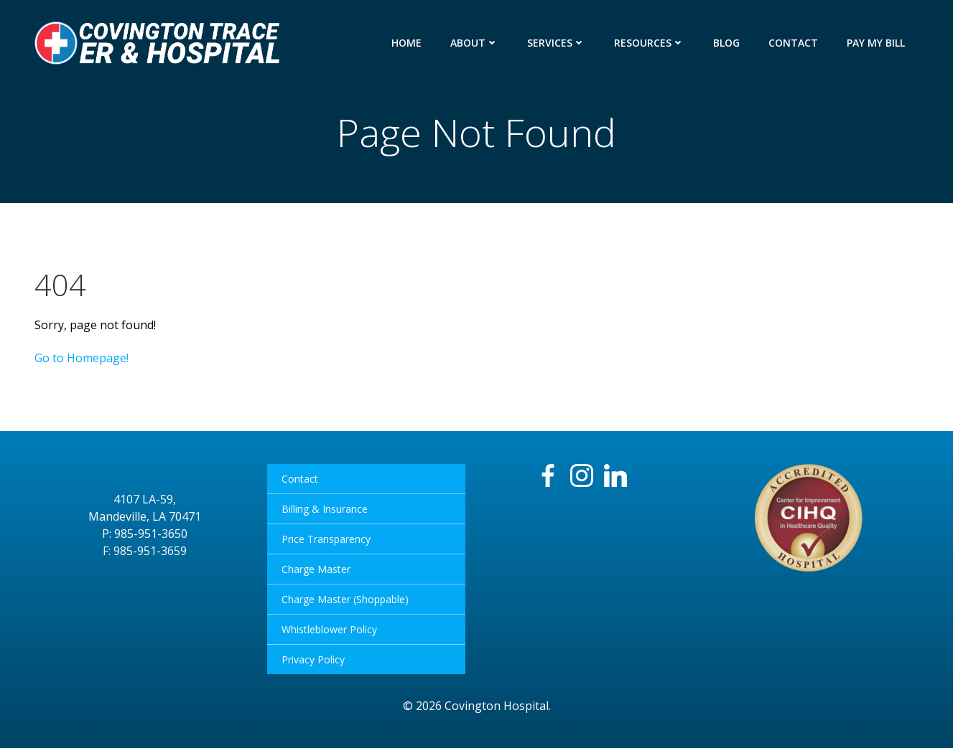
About (474, 42)
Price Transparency (326, 539)
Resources (649, 42)
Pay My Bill (876, 42)
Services (556, 42)
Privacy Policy (313, 659)
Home (406, 42)
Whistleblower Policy (329, 629)
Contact (793, 42)
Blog (726, 42)
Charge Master (316, 569)
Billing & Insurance (325, 509)
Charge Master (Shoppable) (345, 599)
